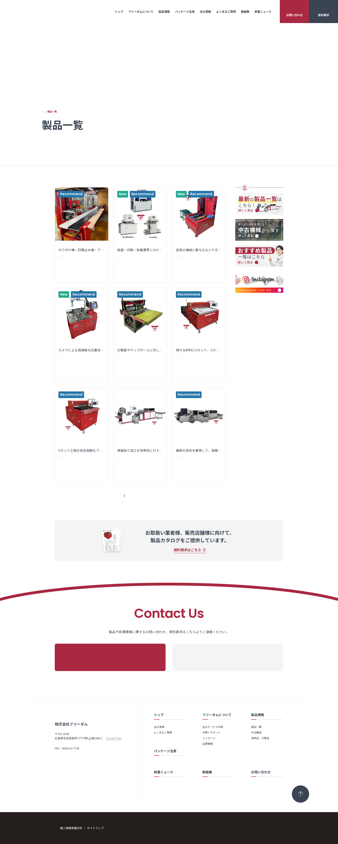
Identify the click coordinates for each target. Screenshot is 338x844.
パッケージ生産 (185, 11)
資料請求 (323, 15)
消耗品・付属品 (264, 211)
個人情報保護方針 (76, 828)
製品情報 (164, 11)
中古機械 (256, 731)
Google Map (114, 753)
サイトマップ (100, 828)
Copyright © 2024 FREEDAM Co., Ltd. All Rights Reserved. (246, 828)
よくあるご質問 (226, 11)
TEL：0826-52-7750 (67, 759)
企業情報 (207, 742)
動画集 (245, 11)
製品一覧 (258, 195)
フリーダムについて (140, 11)
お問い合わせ (294, 15)
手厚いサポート (211, 731)
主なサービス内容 (212, 726)
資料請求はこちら (187, 558)
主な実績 (205, 11)
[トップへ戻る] (300, 793)
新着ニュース (263, 11)
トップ (119, 11)
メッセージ (208, 737)
